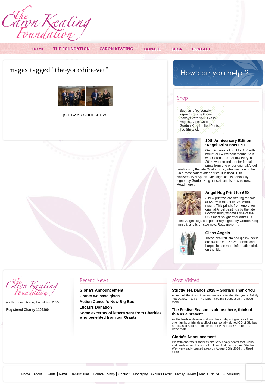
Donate (98, 374)
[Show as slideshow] (85, 115)
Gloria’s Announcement (101, 290)
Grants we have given (100, 296)
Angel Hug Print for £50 (227, 193)
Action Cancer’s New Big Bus (107, 301)
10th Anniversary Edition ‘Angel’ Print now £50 (228, 142)
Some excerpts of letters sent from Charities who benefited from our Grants (121, 315)
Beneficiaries (80, 374)
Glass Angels (217, 233)
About (38, 374)
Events (51, 374)
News (63, 374)
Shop (111, 374)
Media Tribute (209, 374)
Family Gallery (185, 374)
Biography (140, 374)
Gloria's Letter (161, 374)
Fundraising (231, 374)
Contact (123, 374)
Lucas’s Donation (96, 307)
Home (25, 374)
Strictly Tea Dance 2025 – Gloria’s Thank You (213, 290)
